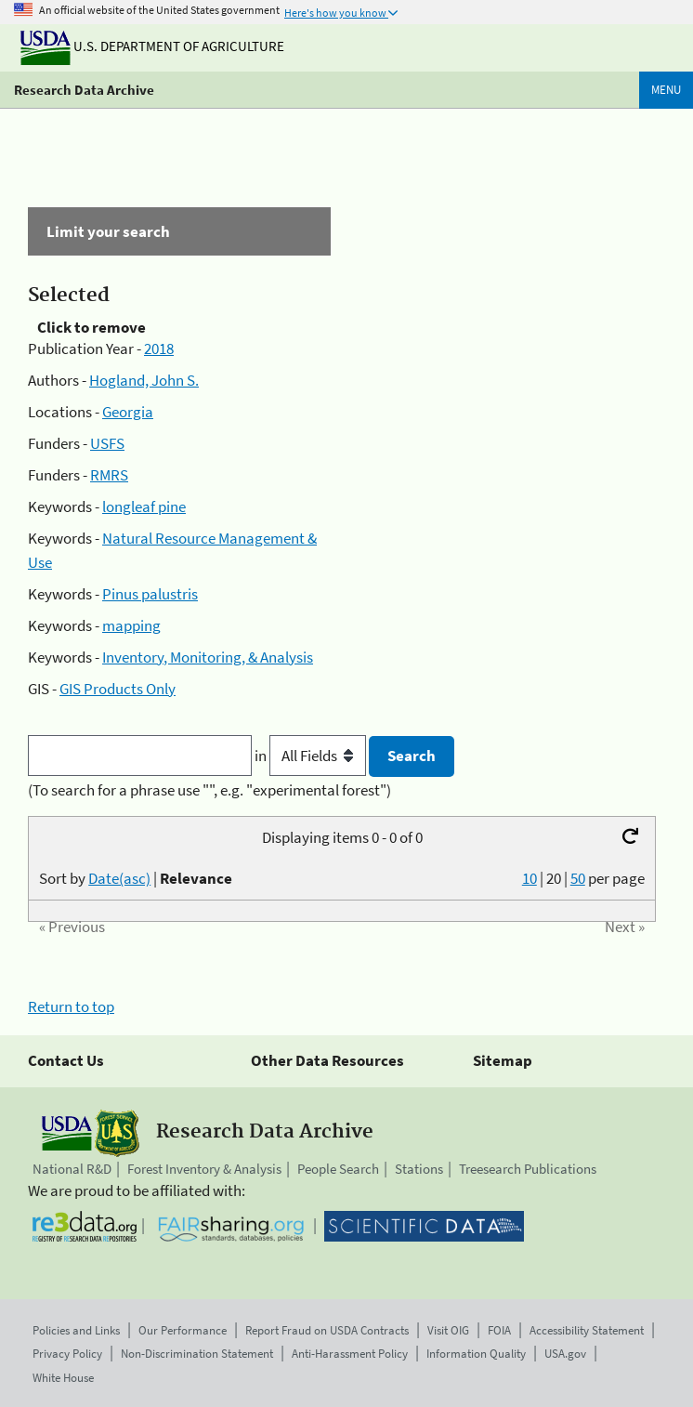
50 (577, 878)
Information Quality (476, 1353)
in (312, 755)
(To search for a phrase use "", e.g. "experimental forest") (209, 790)
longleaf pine (144, 506)
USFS (107, 443)
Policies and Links (76, 1330)
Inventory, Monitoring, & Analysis (207, 657)
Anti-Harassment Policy (350, 1353)
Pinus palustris (150, 594)
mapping (131, 625)
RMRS (109, 475)
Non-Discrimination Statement (197, 1353)
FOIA (499, 1330)
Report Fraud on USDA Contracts (327, 1330)
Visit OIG (448, 1330)
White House (63, 1378)
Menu (666, 90)
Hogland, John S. (144, 380)
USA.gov (565, 1353)
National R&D (72, 1168)
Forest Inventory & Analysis (204, 1168)
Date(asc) (119, 878)
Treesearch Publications (527, 1168)
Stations (419, 1168)
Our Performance (182, 1330)
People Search (338, 1168)
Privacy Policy (67, 1353)
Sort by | (135, 878)
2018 (159, 348)
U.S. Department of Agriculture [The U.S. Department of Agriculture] (152, 46)
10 (529, 878)
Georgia (127, 411)
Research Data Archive (84, 90)
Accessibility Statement (587, 1330)
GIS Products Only (117, 688)
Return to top (71, 1006)
